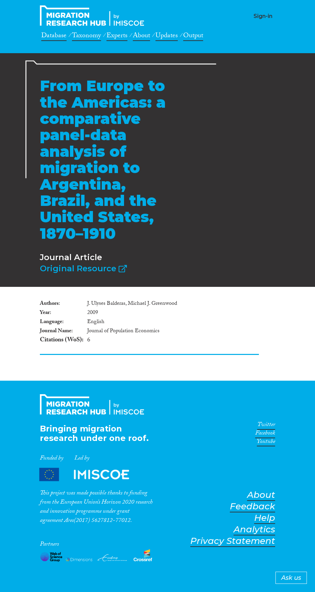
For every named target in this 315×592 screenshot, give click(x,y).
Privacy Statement (232, 541)
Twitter (266, 426)
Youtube (266, 443)
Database (54, 36)
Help (264, 518)
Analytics (254, 529)
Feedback (252, 506)
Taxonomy (86, 36)
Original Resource (83, 268)
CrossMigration (94, 15)
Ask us (291, 578)
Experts (116, 36)
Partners (90, 474)
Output (193, 36)
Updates (166, 36)
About (141, 36)
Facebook (265, 434)
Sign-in (262, 16)
